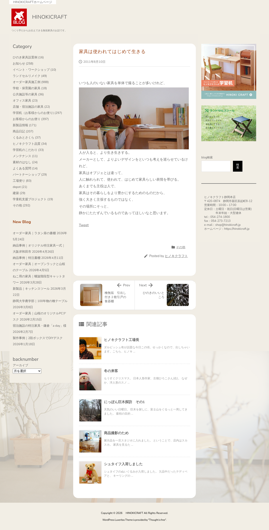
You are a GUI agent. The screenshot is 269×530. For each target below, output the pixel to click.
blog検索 (207, 157)
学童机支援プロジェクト (33, 199)
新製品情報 (24, 125)
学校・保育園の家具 (30, 88)
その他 (180, 247)
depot (20, 187)
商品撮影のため (116, 433)
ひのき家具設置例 (28, 57)
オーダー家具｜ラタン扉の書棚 (34, 233)
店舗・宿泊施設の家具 (31, 107)
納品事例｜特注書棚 (26, 258)
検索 (237, 166)
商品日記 (23, 131)
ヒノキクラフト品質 (30, 144)
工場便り (22, 181)
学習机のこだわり (28, 150)
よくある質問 (25, 168)
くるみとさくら (27, 137)
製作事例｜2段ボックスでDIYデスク (38, 338)
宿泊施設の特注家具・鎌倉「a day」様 (39, 326)
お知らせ (23, 63)
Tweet (84, 225)
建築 (19, 193)
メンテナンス (25, 156)
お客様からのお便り (31, 119)
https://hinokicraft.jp (236, 229)
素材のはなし (25, 162)
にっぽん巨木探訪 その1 (124, 402)
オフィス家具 (25, 100)
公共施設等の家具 (28, 94)
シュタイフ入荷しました (123, 464)
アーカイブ (20, 365)
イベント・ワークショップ (34, 70)
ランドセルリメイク (30, 76)
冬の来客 (111, 371)
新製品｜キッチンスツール (31, 289)
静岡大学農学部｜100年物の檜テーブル (40, 301)
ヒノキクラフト (176, 256)
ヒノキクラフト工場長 (121, 339)
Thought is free (157, 520)
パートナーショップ (30, 174)
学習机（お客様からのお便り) (37, 113)
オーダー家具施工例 (31, 82)
